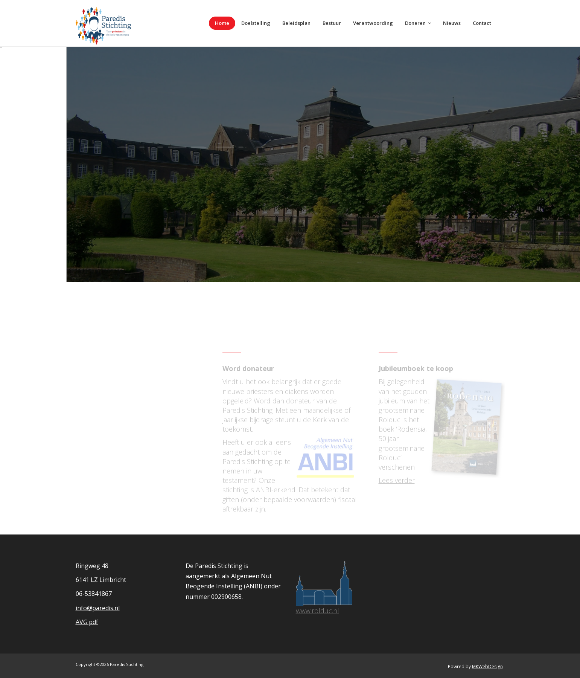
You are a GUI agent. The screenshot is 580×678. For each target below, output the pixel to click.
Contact (482, 23)
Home (222, 23)
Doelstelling (255, 23)
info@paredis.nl (98, 608)
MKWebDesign (487, 666)
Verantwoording (373, 23)
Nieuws (452, 23)
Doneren (418, 23)
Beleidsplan (296, 23)
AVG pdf (87, 622)
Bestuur (332, 23)
